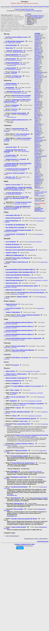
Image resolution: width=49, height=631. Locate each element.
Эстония (37, 53)
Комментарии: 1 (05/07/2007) (10, 444)
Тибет (36, 169)
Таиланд (37, 166)
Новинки (40, 6)
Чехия (36, 185)
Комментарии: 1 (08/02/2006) (20, 92)
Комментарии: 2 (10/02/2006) (14, 194)
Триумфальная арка (39, 193)
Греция (36, 84)
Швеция (37, 49)
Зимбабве (37, 91)
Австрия (37, 36)
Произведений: (38, 200)
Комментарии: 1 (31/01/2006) (32, 371)
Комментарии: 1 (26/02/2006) (41, 280)
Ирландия (37, 101)
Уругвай (37, 177)
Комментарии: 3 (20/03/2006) (10, 335)
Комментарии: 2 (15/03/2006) (18, 170)
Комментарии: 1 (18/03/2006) (39, 289)
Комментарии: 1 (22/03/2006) (36, 392)
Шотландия (38, 50)
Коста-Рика (38, 115)
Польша (37, 148)
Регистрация (14, 6)
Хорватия (37, 183)
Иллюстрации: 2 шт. (11, 117)
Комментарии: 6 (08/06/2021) (23, 97)
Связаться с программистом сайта (24, 544)
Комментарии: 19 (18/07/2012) (19, 56)
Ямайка (37, 59)
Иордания (37, 97)
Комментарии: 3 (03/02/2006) (10, 375)
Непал (36, 136)
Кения (36, 110)
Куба (36, 117)
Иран (36, 99)
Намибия (37, 134)
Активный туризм (39, 208)
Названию (39, 10)
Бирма (36, 65)
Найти (21, 6)
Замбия (36, 89)
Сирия (36, 161)
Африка (37, 45)
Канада (36, 108)
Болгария (37, 66)
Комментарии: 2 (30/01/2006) (18, 190)
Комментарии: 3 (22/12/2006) (18, 351)
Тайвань (37, 167)
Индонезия (37, 95)
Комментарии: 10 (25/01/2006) (14, 60)
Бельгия (37, 62)
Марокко (37, 128)
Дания (36, 87)
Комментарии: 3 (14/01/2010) (14, 88)
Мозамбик (37, 131)
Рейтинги (26, 6)
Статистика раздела (42, 541)
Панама (37, 144)
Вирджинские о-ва (40, 76)
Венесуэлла (38, 75)
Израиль (37, 92)
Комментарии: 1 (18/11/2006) (10, 110)
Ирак (36, 98)
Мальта (36, 127)
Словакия (37, 163)
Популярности (27, 10)
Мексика (37, 130)
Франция (37, 182)
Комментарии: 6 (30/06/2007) (35, 471)
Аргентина (37, 42)
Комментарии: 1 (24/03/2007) (35, 415)
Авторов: (37, 199)
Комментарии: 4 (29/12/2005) (19, 52)
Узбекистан (38, 174)
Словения (37, 164)
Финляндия (38, 180)
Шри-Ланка (38, 52)
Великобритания (39, 72)
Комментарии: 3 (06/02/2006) (35, 241)
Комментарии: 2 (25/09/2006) (20, 203)
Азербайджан (38, 38)
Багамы (37, 46)
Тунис (36, 172)
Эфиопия (37, 55)
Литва (36, 123)
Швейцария (38, 187)
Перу (36, 147)
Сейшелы (37, 157)
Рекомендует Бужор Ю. (40, 195)
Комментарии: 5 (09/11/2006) (10, 347)
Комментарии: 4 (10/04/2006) (18, 405)
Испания (37, 104)
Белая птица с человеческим (41, 191)
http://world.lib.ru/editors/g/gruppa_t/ (34, 15)
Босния (36, 69)
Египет (36, 88)
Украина (37, 176)
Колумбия (37, 114)
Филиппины (38, 179)
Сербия (36, 159)
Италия (36, 105)
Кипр (36, 111)
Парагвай (37, 146)
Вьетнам (37, 78)
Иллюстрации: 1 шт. (11, 65)
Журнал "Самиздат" (39, 211)
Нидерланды (38, 137)
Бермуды (37, 63)
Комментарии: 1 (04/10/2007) (41, 497)
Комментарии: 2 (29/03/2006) (14, 42)
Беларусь (37, 48)
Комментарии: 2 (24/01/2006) (10, 166)
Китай (36, 112)
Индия (36, 94)
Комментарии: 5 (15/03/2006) (10, 287)
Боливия (37, 68)
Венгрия (37, 74)
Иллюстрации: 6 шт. (11, 394)
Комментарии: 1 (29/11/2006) (10, 209)
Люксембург (38, 124)
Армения (37, 43)
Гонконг (37, 82)
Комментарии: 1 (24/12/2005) (10, 156)
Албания (37, 39)
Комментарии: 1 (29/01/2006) (39, 218)
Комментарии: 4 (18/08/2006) (10, 73)
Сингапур (37, 160)
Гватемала (37, 79)
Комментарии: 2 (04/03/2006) (10, 231)
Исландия (37, 102)
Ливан (36, 121)
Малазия (37, 125)
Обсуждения (33, 6)
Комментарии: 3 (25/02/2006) (36, 277)
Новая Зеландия (39, 140)
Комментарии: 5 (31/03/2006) (17, 339)
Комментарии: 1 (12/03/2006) (10, 331)
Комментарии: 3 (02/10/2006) (20, 135)
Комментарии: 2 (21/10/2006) (10, 106)
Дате (34, 10)
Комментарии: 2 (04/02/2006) (19, 64)
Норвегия (37, 141)
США (36, 154)
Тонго (36, 170)
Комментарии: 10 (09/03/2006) (10, 323)
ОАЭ (36, 143)
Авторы (17, 9)
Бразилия (37, 71)
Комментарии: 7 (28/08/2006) (14, 77)
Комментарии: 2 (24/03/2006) (35, 400)
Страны (22, 9)
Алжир (37, 40)
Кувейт (36, 118)
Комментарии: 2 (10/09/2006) (10, 259)
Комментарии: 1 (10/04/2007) (18, 316)
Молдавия (37, 133)
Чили (36, 186)
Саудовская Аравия (40, 156)
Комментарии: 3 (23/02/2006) (14, 69)
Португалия (38, 150)
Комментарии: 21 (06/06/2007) (30, 436)
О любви (36, 194)
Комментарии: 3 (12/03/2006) (10, 327)
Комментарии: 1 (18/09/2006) (10, 102)
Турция (36, 173)
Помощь (46, 6)
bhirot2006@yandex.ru (37, 17)
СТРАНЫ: (37, 33)
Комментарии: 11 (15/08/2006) (17, 294)
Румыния (37, 153)
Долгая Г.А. (37, 204)
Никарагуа (37, 138)
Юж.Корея (37, 58)
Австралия (37, 35)
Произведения (29, 9)
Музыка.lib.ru (38, 209)
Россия (36, 151)
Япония (37, 61)
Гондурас (37, 81)
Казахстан (37, 107)
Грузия (36, 85)
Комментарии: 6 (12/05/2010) (14, 178)
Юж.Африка (38, 56)
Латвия (36, 120)
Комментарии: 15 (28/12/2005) (10, 84)
